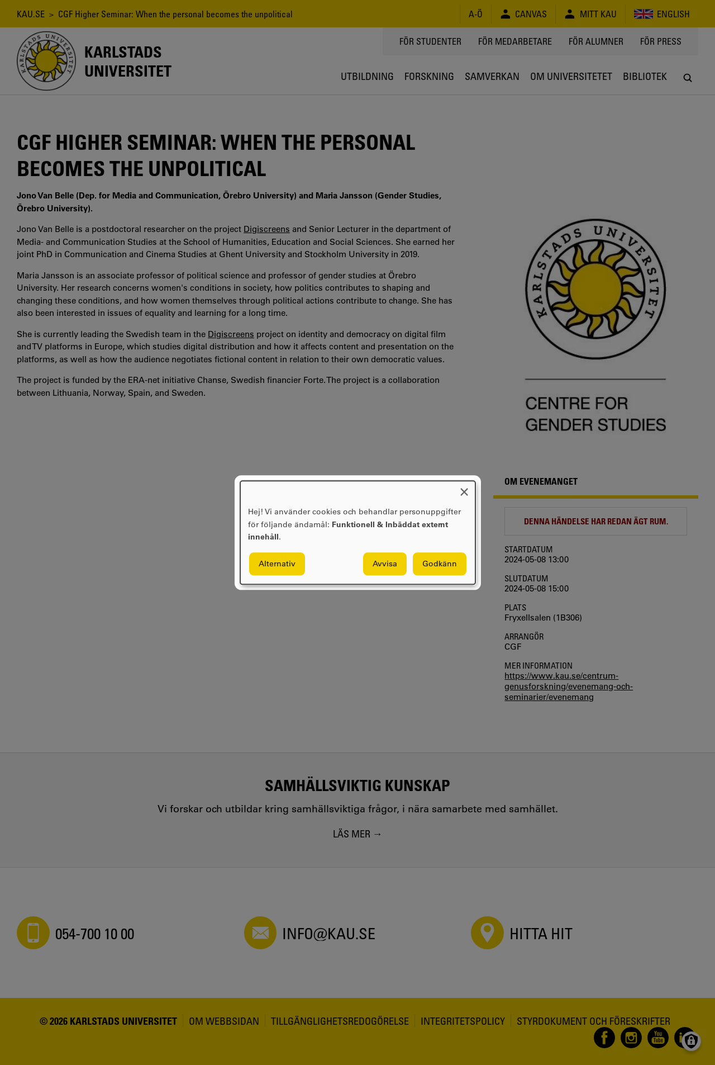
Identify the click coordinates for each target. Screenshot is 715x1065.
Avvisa (385, 563)
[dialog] (357, 532)
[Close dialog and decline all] (464, 488)
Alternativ (277, 563)
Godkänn (439, 563)
